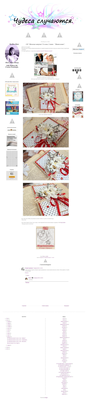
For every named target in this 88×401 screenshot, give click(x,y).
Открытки (41, 257)
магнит (64, 346)
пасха (64, 356)
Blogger (46, 397)
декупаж (64, 333)
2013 (7, 348)
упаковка (64, 381)
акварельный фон (64, 321)
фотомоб (64, 383)
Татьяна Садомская (29, 268)
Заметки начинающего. (64, 337)
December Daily (64, 391)
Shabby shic (64, 394)
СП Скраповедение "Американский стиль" (64, 376)
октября (8, 324)
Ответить (26, 272)
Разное (64, 359)
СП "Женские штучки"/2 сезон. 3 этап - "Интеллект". (16, 341)
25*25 (64, 318)
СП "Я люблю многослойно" (64, 372)
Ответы (27, 275)
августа (8, 328)
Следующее (24, 305)
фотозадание (64, 382)
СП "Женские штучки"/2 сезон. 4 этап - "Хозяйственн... (17, 339)
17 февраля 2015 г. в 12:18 (37, 268)
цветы (64, 385)
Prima (64, 392)
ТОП (64, 379)
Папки (64, 354)
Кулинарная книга (64, 344)
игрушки (64, 340)
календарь (64, 341)
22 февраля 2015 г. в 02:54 (38, 277)
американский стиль (64, 324)
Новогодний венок (64, 350)
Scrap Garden (62, 222)
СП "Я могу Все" (64, 373)
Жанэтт (29, 277)
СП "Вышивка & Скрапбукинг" (64, 365)
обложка (64, 351)
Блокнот (63, 325)
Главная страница (45, 305)
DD (64, 389)
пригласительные (64, 357)
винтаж (64, 328)
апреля (8, 333)
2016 (7, 318)
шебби (64, 386)
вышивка (64, 330)
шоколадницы (64, 388)
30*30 (64, 320)
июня (8, 329)
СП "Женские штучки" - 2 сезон (48, 257)
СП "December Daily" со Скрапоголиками (64, 363)
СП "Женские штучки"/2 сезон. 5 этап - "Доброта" (16, 338)
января (8, 345)
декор (64, 331)
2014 (7, 347)
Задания (63, 335)
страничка (64, 378)
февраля (9, 336)
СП (63, 362)
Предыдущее (66, 305)
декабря (8, 321)
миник (64, 349)
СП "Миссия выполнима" (64, 369)
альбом (64, 322)
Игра (64, 338)
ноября (8, 323)
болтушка (64, 327)
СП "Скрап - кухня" (64, 370)
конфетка (63, 343)
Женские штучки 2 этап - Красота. (13, 343)
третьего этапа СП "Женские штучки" (44, 50)
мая (8, 331)
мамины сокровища (64, 347)
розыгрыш (64, 360)
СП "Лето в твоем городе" (64, 367)
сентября (9, 326)
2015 (7, 320)
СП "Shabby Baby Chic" (64, 375)
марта (8, 334)
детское (64, 334)
